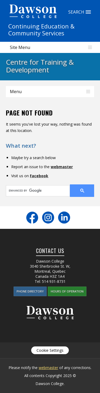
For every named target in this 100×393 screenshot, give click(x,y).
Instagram (48, 218)
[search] (34, 191)
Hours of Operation (67, 291)
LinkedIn (64, 218)
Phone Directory (30, 291)
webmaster (62, 166)
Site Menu (20, 47)
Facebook (39, 175)
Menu (16, 91)
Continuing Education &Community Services (41, 29)
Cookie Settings (50, 350)
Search (88, 12)
